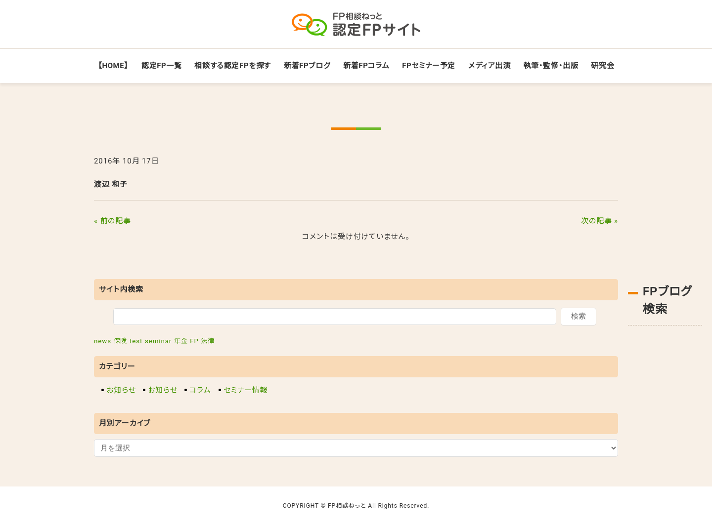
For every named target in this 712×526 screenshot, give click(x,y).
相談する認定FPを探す (232, 65)
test (136, 341)
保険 (121, 341)
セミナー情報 (245, 390)
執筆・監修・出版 (551, 65)
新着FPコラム (366, 65)
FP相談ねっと (347, 505)
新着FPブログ (307, 65)
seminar (158, 341)
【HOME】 (113, 65)
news (102, 341)
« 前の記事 (112, 220)
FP (194, 341)
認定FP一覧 (161, 65)
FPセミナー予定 (428, 65)
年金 (181, 341)
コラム (200, 390)
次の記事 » (599, 220)
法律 (208, 341)
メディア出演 (489, 65)
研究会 (602, 65)
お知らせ (121, 390)
